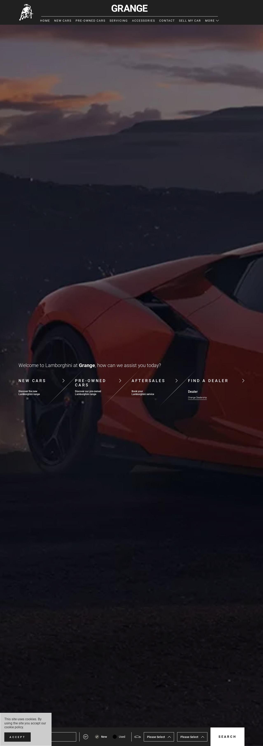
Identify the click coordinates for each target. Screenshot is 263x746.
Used (122, 736)
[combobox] (159, 736)
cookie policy (13, 727)
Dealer (193, 392)
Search (228, 737)
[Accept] (17, 737)
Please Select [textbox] (156, 737)
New (104, 736)
